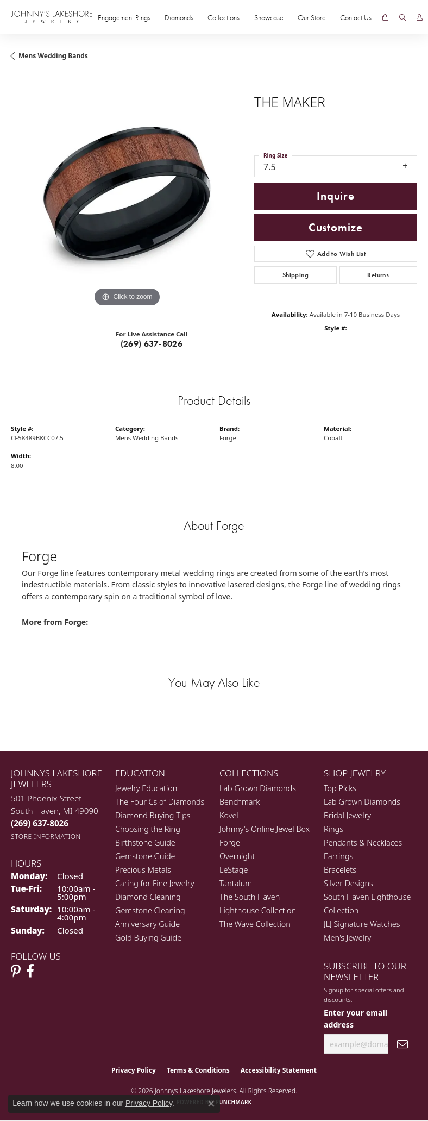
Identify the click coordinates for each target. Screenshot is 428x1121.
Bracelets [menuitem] (340, 870)
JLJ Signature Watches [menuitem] (362, 924)
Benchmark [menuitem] (239, 802)
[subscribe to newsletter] (402, 1044)
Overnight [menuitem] (237, 856)
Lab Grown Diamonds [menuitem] (257, 788)
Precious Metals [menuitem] (143, 870)
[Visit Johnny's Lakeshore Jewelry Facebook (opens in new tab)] (30, 971)
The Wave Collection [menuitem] (255, 924)
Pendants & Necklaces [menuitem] (363, 842)
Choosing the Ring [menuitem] (147, 829)
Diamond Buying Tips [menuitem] (153, 815)
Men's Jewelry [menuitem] (347, 937)
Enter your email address (355, 1018)
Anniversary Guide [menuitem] (147, 924)
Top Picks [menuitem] (340, 788)
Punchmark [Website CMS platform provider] (234, 1102)
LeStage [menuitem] (233, 870)
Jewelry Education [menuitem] (146, 788)
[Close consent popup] (211, 1103)
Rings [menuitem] (333, 829)
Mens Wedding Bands (53, 55)
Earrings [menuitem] (338, 856)
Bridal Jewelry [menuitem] (347, 815)
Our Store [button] (312, 17)
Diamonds (179, 17)
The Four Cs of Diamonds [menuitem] (159, 802)
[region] (127, 193)
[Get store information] (46, 836)
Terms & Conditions (198, 1070)
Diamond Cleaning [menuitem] (148, 897)
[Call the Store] (39, 823)
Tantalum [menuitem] (235, 883)
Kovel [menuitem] (228, 815)
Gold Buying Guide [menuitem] (148, 937)
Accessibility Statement (279, 1070)
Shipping (295, 275)
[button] (402, 17)
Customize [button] (336, 228)
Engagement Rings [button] (124, 17)
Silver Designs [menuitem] (348, 883)
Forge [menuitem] (229, 842)
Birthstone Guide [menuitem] (145, 842)
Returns (378, 275)
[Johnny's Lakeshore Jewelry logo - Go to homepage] (51, 17)
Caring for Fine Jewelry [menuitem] (154, 883)
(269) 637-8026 (152, 343)
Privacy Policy (133, 1070)
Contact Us (356, 17)
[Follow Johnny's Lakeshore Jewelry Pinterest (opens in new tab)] (16, 971)
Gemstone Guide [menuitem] (145, 856)
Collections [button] (223, 17)
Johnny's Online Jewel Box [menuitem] (264, 829)
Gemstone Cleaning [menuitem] (150, 910)
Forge (227, 438)
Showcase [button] (269, 17)
